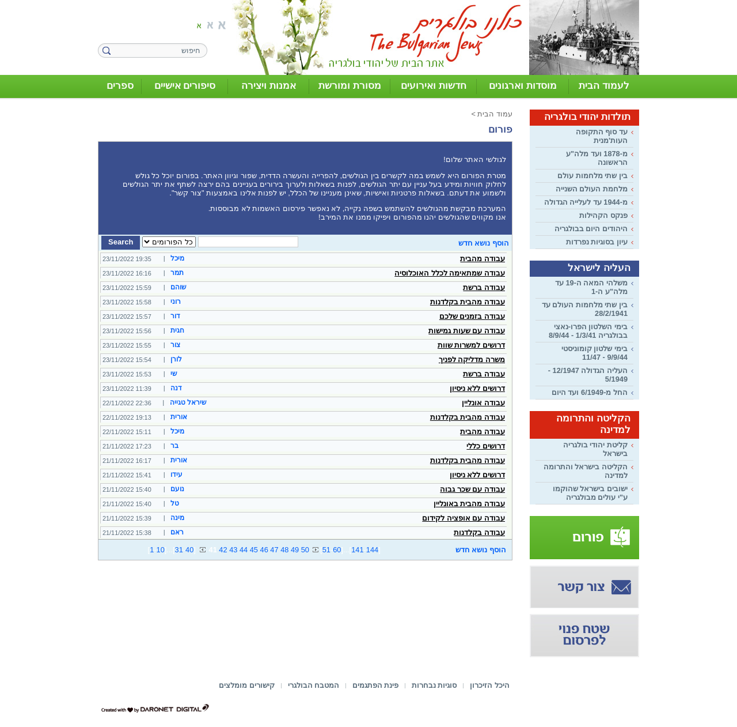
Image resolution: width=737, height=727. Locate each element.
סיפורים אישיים (185, 85)
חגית (177, 330)
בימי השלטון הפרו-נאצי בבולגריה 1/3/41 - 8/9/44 (588, 331)
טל (174, 503)
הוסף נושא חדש (483, 243)
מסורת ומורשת (349, 85)
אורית (178, 416)
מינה (177, 517)
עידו (176, 474)
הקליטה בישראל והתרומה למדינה (586, 471)
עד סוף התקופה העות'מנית (602, 136)
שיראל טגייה (188, 402)
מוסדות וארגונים (523, 85)
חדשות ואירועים (433, 85)
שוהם (178, 287)
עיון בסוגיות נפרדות (597, 242)
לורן (176, 359)
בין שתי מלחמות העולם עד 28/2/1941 (585, 309)
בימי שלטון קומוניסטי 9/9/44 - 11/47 (594, 352)
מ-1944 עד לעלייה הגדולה (586, 202)
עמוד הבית (494, 114)
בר (174, 445)
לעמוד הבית (604, 85)
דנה (176, 388)
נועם (177, 488)
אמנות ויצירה (268, 85)
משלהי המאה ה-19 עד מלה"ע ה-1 (591, 287)
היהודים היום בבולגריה (591, 228)
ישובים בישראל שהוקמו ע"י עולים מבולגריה (590, 493)
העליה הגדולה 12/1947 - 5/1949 (588, 374)
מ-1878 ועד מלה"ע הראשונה (597, 158)
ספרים (120, 85)
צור (175, 344)
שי (173, 373)
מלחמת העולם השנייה (592, 188)
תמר (177, 272)
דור (175, 315)
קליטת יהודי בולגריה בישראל (595, 449)
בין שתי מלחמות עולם (592, 175)
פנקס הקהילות (603, 215)
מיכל (177, 258)
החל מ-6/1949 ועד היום (590, 392)
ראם (177, 532)
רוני (175, 301)
